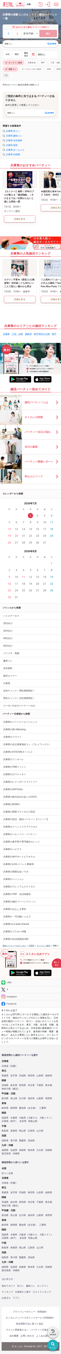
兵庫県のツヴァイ (12, 737)
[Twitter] (30, 989)
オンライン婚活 (13, 62)
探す (48, 33)
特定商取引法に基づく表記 (29, 1323)
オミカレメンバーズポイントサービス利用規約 (30, 1317)
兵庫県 (6, 334)
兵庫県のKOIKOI (11, 804)
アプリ (16, 1298)
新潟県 (5, 1098)
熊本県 (31, 1150)
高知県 (31, 1140)
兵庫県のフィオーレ (13, 759)
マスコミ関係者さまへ (17, 1329)
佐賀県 (13, 1150)
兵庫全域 (31, 63)
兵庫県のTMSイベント (14, 767)
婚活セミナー (10, 675)
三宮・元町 (17, 334)
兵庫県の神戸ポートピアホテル (19, 856)
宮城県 (22, 1075)
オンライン (42, 1286)
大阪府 (22, 1117)
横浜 (15, 1088)
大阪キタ (32, 1117)
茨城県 (5, 1085)
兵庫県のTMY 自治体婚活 (17, 894)
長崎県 (22, 1150)
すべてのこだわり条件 (31, 69)
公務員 (6, 683)
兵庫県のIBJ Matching (14, 729)
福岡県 (5, 1150)
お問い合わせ (27, 1335)
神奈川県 (6, 1088)
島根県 (13, 1130)
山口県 (39, 1130)
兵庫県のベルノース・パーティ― (20, 834)
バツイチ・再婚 (11, 653)
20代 (49, 69)
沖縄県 (16, 1153)
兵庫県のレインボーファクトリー (20, 782)
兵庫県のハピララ (12, 849)
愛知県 (22, 1108)
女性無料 (7, 668)
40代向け (8, 638)
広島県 (31, 1130)
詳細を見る (19, 219)
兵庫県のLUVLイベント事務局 (18, 864)
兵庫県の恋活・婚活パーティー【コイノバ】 (26, 819)
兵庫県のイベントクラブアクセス (20, 826)
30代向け (8, 630)
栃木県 (13, 1085)
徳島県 (5, 1140)
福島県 (48, 1075)
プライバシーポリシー (24, 1311)
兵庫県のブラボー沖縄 (14, 931)
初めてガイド (8, 1286)
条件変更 (52, 44)
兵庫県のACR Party (13, 789)
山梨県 (39, 1098)
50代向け (8, 645)
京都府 (13, 1117)
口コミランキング (42, 1292)
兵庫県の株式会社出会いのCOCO (20, 796)
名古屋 (31, 1108)
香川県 (13, 1140)
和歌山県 (32, 1121)
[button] (40, 4)
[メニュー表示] (56, 4)
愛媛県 (22, 1140)
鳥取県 (5, 1130)
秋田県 (31, 1075)
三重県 (42, 1108)
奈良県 (23, 1121)
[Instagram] (30, 996)
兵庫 (29, 4)
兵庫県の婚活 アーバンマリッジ (19, 901)
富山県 (13, 1098)
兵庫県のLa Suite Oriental (16, 924)
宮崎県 (48, 1150)
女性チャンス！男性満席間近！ (19, 690)
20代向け (8, 623)
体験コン (10, 69)
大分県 (39, 1150)
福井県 (31, 1098)
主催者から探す (23, 1292)
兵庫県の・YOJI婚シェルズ (17, 916)
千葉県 (39, 1085)
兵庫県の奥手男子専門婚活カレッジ (21, 841)
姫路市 (28, 334)
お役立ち (6, 1298)
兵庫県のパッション (13, 879)
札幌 (13, 1066)
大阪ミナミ (45, 1117)
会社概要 (14, 1335)
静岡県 (13, 1108)
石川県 (22, 1098)
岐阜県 (5, 1108)
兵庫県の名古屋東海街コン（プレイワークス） (27, 744)
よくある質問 (43, 1335)
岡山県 (22, 1130)
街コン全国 (7, 1173)
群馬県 (22, 1085)
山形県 (39, 1075)
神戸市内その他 (42, 334)
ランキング (7, 1292)
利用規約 (42, 1311)
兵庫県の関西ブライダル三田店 (19, 811)
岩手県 (13, 1075)
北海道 (5, 1066)
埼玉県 (31, 1085)
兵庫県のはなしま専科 (14, 909)
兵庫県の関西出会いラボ (15, 871)
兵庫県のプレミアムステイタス (19, 886)
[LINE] (30, 982)
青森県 (5, 1075)
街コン (20, 1286)
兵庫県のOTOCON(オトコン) (17, 752)
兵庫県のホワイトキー (14, 774)
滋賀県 (5, 1117)
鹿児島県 (6, 1153)
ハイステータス (11, 616)
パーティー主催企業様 (42, 1329)
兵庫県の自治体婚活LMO (15, 939)
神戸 (43, 63)
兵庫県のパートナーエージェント (20, 722)
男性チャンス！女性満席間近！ (19, 698)
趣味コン (7, 660)
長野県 (48, 1098)
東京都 (48, 1085)
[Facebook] (30, 1003)
